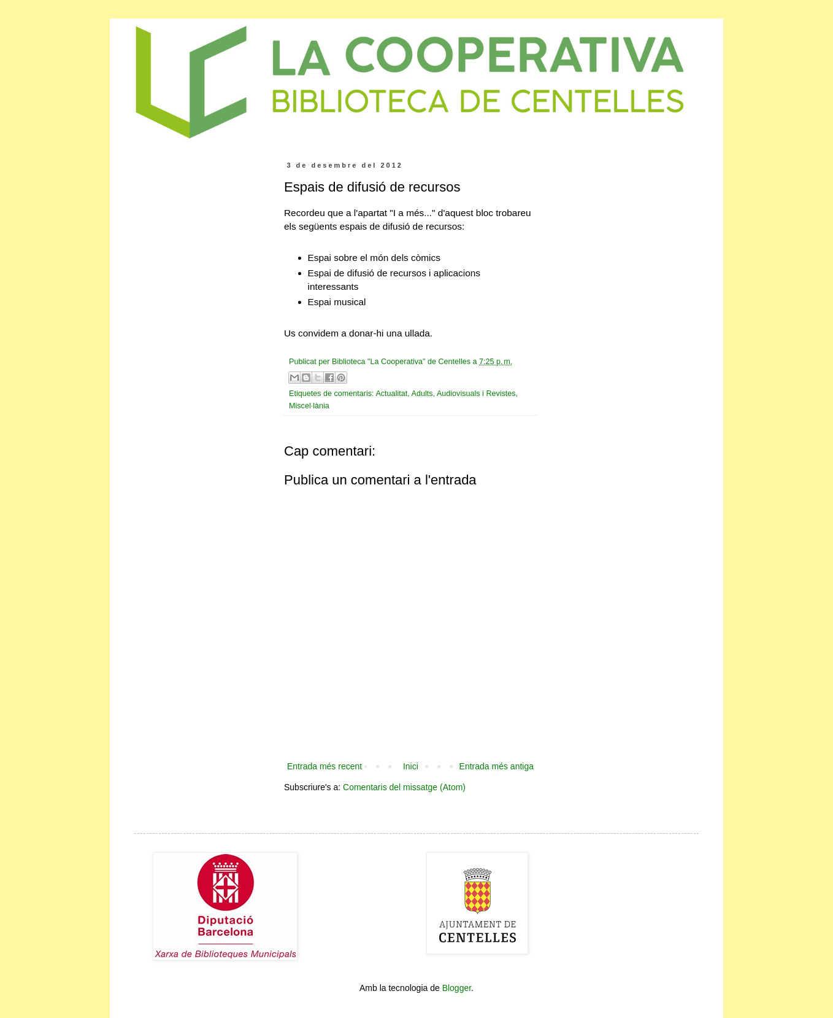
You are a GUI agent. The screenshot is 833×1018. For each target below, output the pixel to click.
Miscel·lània (309, 406)
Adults (422, 393)
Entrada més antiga (496, 766)
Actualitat (391, 393)
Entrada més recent (324, 766)
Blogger (456, 988)
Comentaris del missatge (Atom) (404, 787)
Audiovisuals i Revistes (476, 393)
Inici (410, 766)
